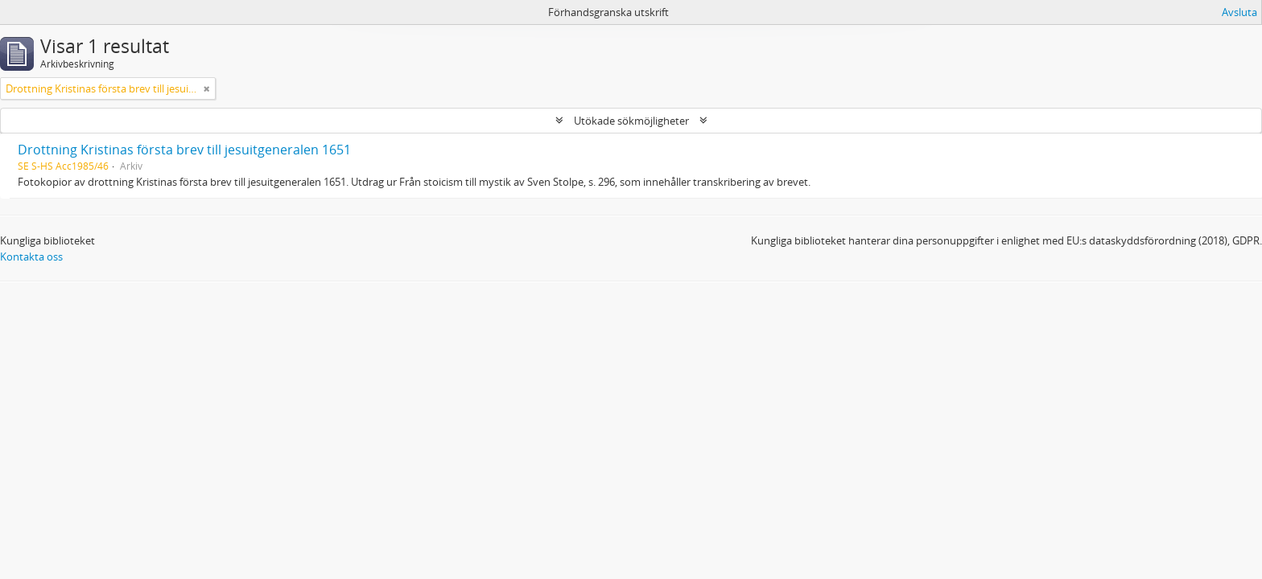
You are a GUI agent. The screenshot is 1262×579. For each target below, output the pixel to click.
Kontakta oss (31, 256)
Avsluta (1239, 12)
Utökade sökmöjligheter (631, 120)
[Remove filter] (207, 88)
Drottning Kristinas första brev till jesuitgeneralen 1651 (184, 149)
